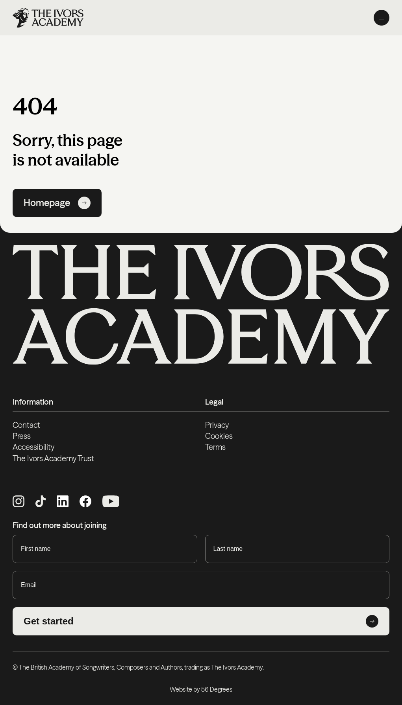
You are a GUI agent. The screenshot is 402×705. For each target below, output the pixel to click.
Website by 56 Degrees (201, 689)
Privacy (217, 425)
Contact (26, 425)
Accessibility (33, 447)
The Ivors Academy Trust (53, 458)
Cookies (219, 436)
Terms (215, 447)
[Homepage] (48, 18)
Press (22, 436)
